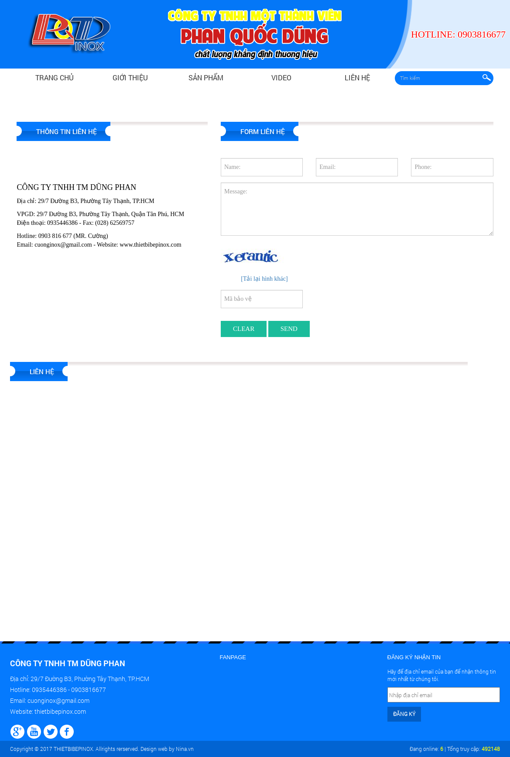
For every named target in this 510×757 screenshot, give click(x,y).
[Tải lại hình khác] (264, 278)
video (281, 77)
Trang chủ (54, 77)
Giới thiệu (130, 77)
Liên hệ (357, 77)
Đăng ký (404, 713)
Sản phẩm (205, 77)
